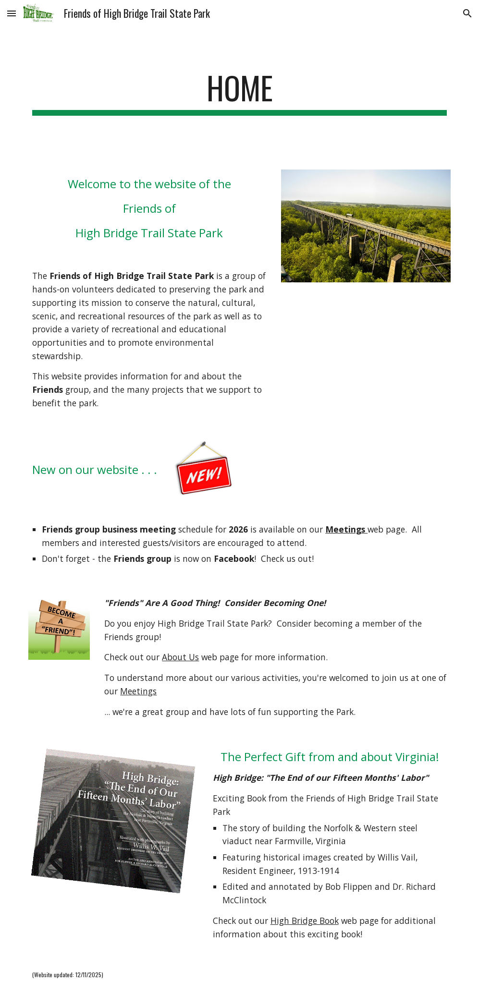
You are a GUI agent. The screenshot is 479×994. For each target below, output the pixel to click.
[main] (239, 92)
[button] (11, 13)
